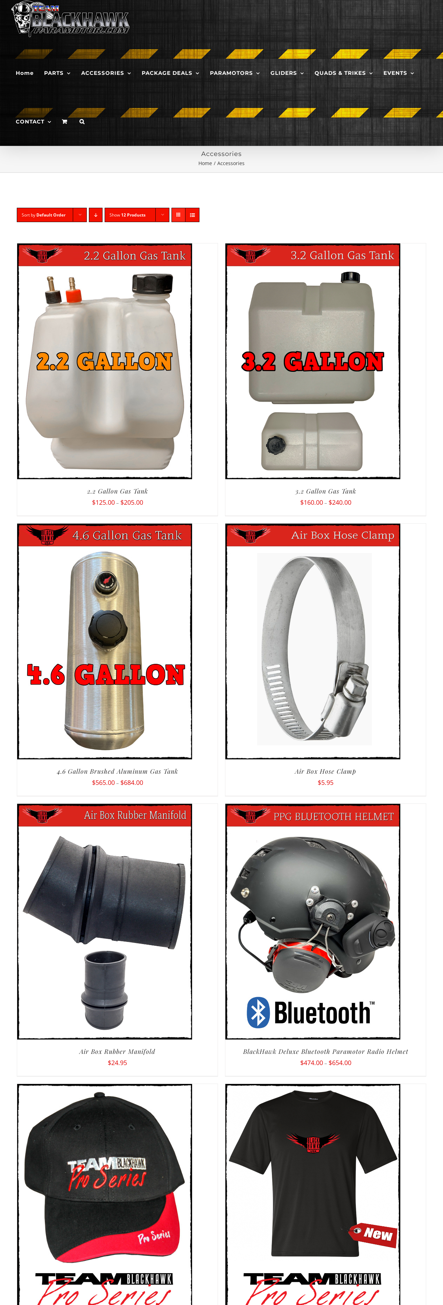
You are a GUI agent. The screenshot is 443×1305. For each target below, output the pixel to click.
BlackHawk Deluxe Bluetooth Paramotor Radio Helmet (325, 1051)
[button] (82, 121)
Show (128, 215)
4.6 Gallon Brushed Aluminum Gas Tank (117, 771)
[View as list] (192, 215)
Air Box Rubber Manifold (117, 1051)
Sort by (43, 215)
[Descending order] (96, 215)
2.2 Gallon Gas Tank (117, 491)
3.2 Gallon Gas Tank (325, 491)
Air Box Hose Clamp (325, 771)
